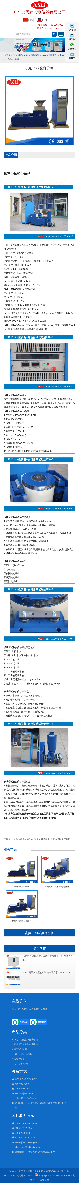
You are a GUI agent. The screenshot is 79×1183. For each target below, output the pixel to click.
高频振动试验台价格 (59, 55)
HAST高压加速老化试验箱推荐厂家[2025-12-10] (46, 972)
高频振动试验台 (38, 55)
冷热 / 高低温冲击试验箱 (26, 1039)
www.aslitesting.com (25, 1137)
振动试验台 (22, 55)
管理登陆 (44, 1179)
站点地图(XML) (24, 1175)
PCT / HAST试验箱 (23, 1054)
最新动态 (39, 948)
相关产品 (10, 849)
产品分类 (19, 1032)
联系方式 (19, 1071)
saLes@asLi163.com (25, 1098)
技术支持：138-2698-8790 (50, 28)
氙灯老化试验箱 (21, 1063)
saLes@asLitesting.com (26, 1142)
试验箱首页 (9, 55)
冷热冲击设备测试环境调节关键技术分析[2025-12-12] (47, 958)
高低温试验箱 (20, 1049)
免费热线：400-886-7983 (50, 25)
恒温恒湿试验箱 (42, 839)
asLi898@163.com (24, 1093)
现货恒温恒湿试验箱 (60, 839)
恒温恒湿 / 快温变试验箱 (26, 1044)
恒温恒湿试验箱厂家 (23, 839)
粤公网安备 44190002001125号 (52, 1175)
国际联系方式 (23, 1115)
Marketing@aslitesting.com (28, 1147)
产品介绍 (11, 154)
